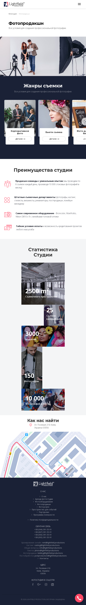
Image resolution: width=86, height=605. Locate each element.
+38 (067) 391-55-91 (43, 532)
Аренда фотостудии (44, 499)
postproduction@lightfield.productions (51, 555)
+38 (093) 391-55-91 (43, 537)
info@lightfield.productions (51, 548)
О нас (43, 496)
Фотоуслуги (44, 507)
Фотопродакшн (44, 504)
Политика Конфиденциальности (44, 519)
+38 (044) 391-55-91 (43, 529)
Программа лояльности (44, 515)
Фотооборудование (44, 501)
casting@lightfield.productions (47, 545)
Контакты (44, 558)
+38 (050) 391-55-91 (43, 534)
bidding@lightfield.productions (50, 553)
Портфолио (44, 512)
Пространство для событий (44, 509)
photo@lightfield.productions (47, 550)
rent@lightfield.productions (53, 542)
